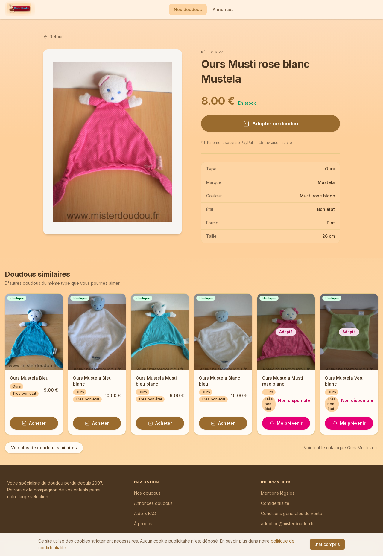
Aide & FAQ (145, 513)
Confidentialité (275, 503)
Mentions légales (277, 493)
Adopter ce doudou (270, 124)
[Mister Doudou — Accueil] (19, 9)
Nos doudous (188, 9)
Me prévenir (286, 423)
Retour (53, 36)
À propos (143, 523)
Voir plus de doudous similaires (44, 447)
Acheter (34, 423)
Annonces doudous (153, 503)
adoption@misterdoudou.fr (287, 523)
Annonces (223, 9)
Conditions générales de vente (291, 513)
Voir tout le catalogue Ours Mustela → (341, 447)
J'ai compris (327, 544)
